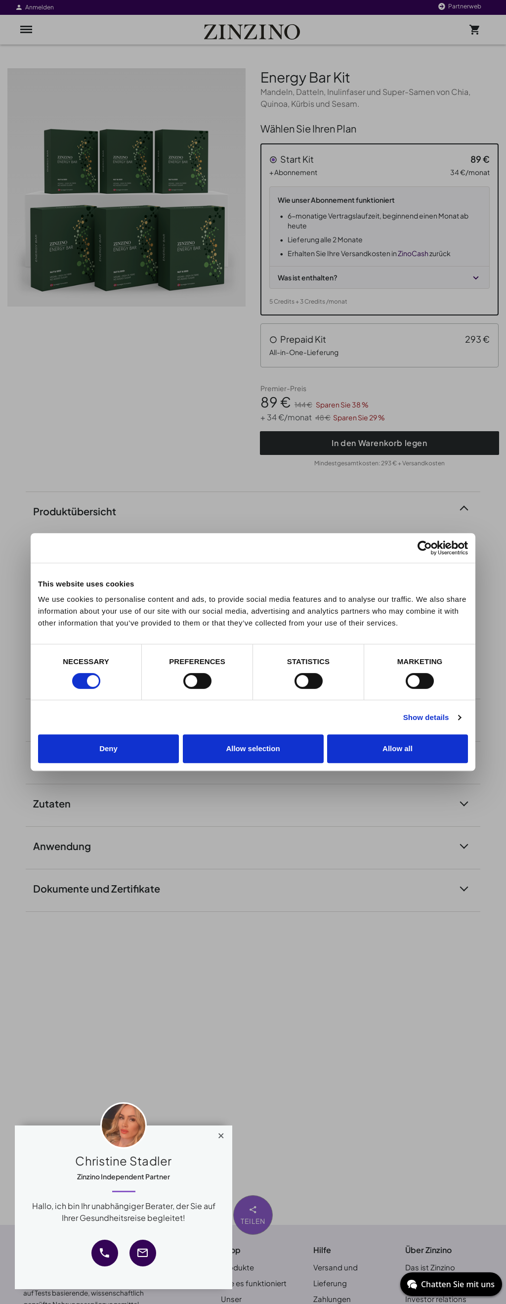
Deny (108, 748)
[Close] (221, 1133)
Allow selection (253, 748)
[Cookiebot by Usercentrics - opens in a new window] (424, 547)
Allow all (397, 748)
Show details (426, 717)
